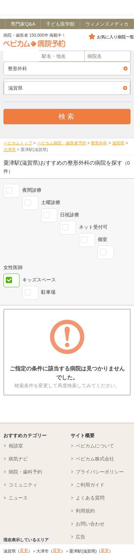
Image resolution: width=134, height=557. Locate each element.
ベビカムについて (95, 445)
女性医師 (13, 267)
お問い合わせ (90, 524)
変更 (24, 550)
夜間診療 (31, 190)
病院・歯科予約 (25, 471)
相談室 (16, 445)
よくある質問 (90, 498)
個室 (102, 239)
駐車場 (48, 292)
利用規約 (85, 511)
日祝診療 (69, 214)
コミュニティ (23, 485)
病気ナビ (18, 458)
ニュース (18, 498)
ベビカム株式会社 (95, 458)
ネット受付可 (93, 227)
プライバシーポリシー (100, 471)
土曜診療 (50, 202)
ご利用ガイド (90, 485)
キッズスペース (39, 279)
